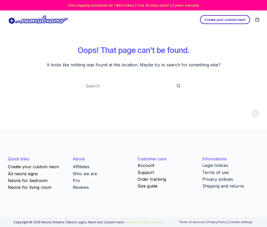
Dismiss (255, 114)
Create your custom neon (225, 20)
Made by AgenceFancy (144, 222)
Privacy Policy (217, 222)
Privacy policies (217, 179)
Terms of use (215, 172)
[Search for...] (126, 86)
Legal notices (215, 165)
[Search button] (178, 86)
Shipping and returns (223, 186)
